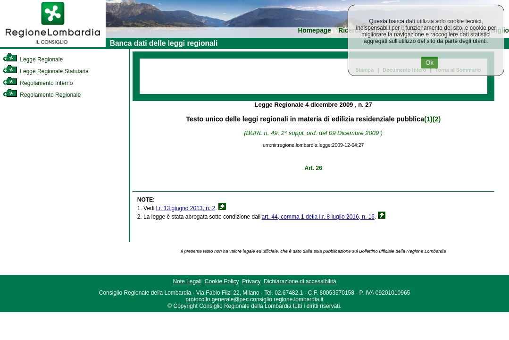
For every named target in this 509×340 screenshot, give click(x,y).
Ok (430, 62)
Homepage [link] (314, 30)
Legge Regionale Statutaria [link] (46, 71)
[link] (53, 45)
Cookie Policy (222, 281)
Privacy (251, 281)
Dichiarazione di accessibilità (300, 281)
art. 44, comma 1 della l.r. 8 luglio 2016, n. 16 (318, 216)
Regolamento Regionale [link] (42, 95)
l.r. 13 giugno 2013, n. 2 (185, 208)
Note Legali (187, 281)
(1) (428, 119)
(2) (437, 119)
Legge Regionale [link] (33, 59)
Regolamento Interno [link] (38, 83)
